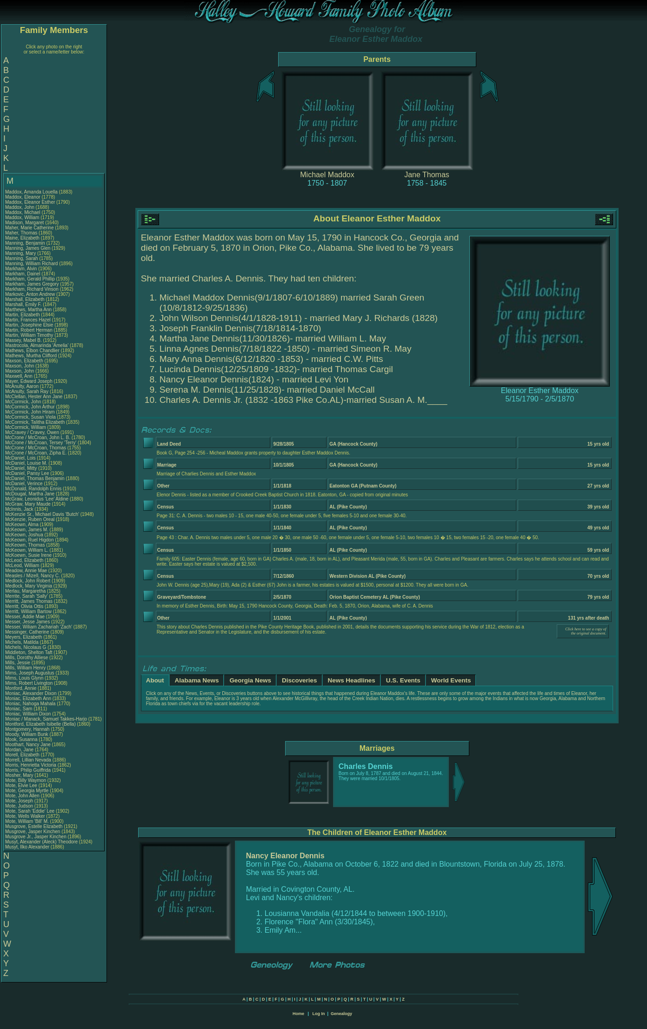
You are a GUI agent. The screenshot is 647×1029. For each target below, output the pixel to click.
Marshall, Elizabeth (25, 299)
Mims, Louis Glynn (24, 678)
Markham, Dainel (23, 273)
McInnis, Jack (19, 509)
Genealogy (341, 1013)
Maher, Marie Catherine (29, 227)
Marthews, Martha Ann (28, 309)
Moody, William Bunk (26, 734)
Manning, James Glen (27, 248)
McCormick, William (26, 427)
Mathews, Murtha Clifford (31, 355)
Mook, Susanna (22, 739)
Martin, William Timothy (29, 335)
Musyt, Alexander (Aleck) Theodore (41, 841)
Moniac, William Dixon (28, 713)
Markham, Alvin (21, 268)
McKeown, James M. (26, 529)
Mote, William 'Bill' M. (27, 821)
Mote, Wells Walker (25, 816)
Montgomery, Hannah (28, 729)
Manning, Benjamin (25, 243)
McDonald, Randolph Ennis (33, 488)
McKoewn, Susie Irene (28, 555)
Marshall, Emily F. (23, 304)
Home (298, 1013)
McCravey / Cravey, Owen (32, 432)
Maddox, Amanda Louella (31, 191)
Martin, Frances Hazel (28, 319)
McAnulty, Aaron (22, 386)
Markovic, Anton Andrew (30, 294)
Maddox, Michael (23, 212)
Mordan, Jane (20, 749)
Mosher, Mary (19, 775)
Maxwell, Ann (19, 376)
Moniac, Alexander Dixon (31, 693)
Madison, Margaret (25, 222)
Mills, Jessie (18, 662)
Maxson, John (20, 365)
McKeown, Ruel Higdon (29, 539)
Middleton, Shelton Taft (29, 652)
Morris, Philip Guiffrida (28, 770)
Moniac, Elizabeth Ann (28, 698)
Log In (318, 1013)
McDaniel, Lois (21, 458)
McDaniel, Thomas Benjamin (35, 478)
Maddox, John (20, 207)
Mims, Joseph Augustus (29, 672)
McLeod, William (22, 565)
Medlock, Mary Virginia (28, 585)
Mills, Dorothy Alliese (26, 657)
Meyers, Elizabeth (24, 637)
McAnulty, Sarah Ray (26, 391)
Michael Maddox (327, 175)
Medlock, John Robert (27, 580)
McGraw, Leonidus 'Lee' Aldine (36, 498)
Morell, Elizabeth (23, 754)
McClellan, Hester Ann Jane (33, 396)
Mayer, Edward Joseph (29, 381)
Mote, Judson (19, 805)
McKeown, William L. (26, 550)
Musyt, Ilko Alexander (27, 846)
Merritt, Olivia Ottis (24, 606)
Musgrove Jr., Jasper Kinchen (36, 836)
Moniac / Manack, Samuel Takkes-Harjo (46, 719)
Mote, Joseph (19, 800)
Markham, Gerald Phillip (30, 278)
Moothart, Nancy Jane (28, 744)
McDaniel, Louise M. (26, 463)
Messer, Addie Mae (25, 616)
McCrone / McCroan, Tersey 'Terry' (41, 442)
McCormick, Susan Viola (30, 417)
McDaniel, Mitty (21, 468)
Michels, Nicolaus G (25, 647)
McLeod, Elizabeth (25, 560)
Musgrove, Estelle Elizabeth (33, 826)
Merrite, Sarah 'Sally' (27, 596)
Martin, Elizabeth (23, 314)
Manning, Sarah (22, 258)
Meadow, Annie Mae (26, 570)
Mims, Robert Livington (29, 683)
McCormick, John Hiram (30, 411)
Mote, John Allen (22, 795)
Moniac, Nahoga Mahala (30, 703)
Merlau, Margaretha (26, 591)
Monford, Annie (21, 688)
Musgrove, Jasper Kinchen (32, 831)
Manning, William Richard (31, 263)
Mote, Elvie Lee (21, 785)
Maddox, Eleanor (23, 197)
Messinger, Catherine (27, 632)
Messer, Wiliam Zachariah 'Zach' (38, 626)
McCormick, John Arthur (30, 406)
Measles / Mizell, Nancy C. (32, 575)
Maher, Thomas (22, 232)
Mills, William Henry (25, 667)
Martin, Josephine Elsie (29, 324)
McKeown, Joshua (25, 534)
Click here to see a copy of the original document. (585, 631)
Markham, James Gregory (32, 284)
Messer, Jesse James (27, 621)
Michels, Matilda (22, 642)
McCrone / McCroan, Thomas (36, 447)
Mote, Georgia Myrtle (26, 790)
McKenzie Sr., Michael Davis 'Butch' (42, 514)
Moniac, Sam (19, 708)
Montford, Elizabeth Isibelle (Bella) (40, 724)
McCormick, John (23, 401)
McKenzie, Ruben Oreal (29, 519)
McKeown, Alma (22, 524)
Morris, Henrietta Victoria (30, 765)
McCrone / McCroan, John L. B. (37, 437)
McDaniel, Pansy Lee (27, 473)
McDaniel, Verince (24, 483)
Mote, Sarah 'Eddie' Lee (29, 811)
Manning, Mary (21, 253)
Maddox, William (22, 217)
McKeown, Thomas (25, 545)
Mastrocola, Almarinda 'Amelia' (37, 345)
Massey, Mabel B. (23, 340)
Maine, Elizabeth (23, 238)
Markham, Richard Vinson (32, 289)
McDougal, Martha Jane (29, 493)
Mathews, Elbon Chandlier (32, 350)
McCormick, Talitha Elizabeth (35, 422)
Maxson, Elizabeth (25, 360)
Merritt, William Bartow (28, 611)
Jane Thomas (426, 175)
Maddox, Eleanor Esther (30, 202)
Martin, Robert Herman (29, 330)
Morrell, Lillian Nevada (28, 759)
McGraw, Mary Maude (28, 504)
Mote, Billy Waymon (25, 780)
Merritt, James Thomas (29, 601)
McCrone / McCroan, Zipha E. (36, 452)
